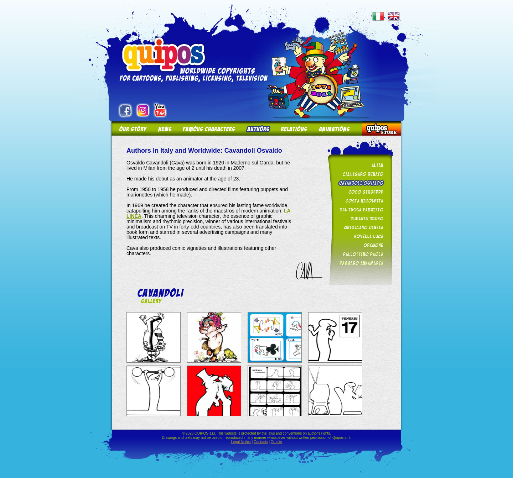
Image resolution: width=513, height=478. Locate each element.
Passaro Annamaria (359, 262)
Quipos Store (381, 129)
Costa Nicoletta (359, 200)
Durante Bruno (359, 218)
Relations (293, 129)
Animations (337, 129)
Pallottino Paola (359, 253)
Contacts (261, 442)
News (164, 129)
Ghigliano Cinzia (359, 227)
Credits (276, 442)
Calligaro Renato (359, 173)
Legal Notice (241, 442)
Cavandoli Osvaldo (359, 182)
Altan (359, 165)
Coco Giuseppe (359, 191)
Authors (257, 129)
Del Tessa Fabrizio (359, 209)
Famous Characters (208, 129)
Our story (132, 129)
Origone (359, 245)
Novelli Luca (359, 236)
